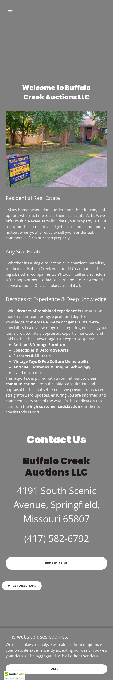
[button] (13, 10)
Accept (56, 669)
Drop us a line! (56, 563)
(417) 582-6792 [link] (56, 538)
